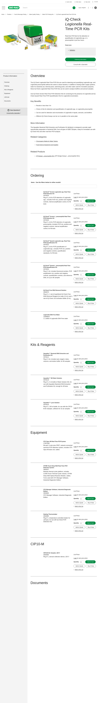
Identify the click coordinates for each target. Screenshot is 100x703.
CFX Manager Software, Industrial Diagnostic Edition (54, 535)
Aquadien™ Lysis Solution (52, 438)
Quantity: (76, 200)
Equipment (7, 93)
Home (2, 14)
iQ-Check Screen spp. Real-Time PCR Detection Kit (56, 193)
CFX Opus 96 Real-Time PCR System (55, 482)
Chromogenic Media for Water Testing (48, 141)
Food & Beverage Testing (20, 14)
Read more (68, 45)
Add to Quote (80, 208)
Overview (6, 82)
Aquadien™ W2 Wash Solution (53, 409)
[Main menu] (3, 7)
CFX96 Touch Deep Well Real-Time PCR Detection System (56, 511)
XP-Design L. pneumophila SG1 (46, 156)
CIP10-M (6, 97)
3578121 (70, 127)
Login (75, 197)
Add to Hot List (90, 212)
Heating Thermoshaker (51, 564)
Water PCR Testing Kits (48, 14)
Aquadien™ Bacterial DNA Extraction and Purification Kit (57, 381)
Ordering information (80, 59)
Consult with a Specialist (80, 64)
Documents (7, 101)
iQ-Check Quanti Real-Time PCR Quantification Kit (56, 280)
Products (9, 14)
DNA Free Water (52, 337)
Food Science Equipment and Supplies (48, 145)
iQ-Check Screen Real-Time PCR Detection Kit (56, 222)
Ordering (6, 86)
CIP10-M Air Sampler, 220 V (52, 607)
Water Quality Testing (34, 14)
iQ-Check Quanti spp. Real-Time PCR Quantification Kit (56, 251)
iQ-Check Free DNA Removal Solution (56, 308)
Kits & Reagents (8, 90)
